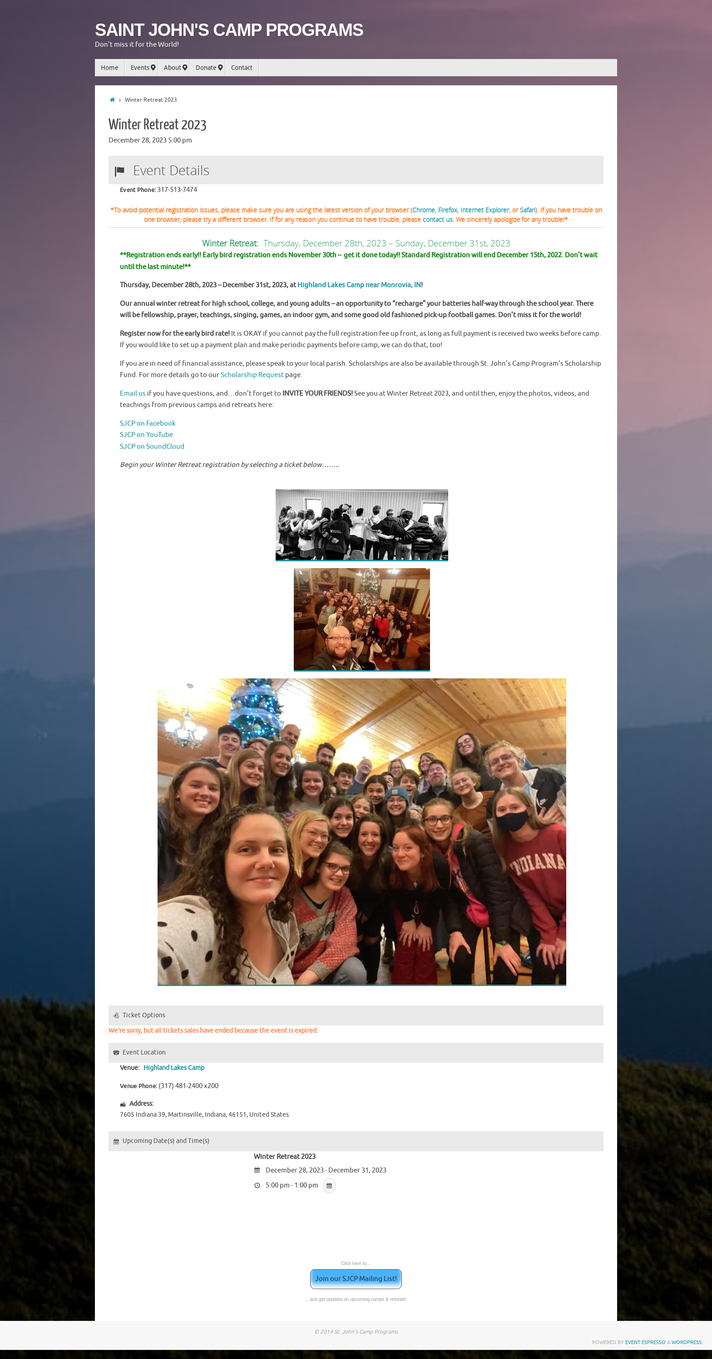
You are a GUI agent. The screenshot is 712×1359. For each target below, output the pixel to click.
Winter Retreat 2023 (158, 125)
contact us (438, 219)
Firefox (447, 210)
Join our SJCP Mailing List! (356, 1279)
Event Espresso (645, 1342)
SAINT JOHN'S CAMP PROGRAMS (229, 30)
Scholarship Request (252, 375)
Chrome (423, 210)
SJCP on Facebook (148, 423)
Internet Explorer (484, 210)
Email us (133, 393)
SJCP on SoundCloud (152, 446)
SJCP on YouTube (146, 435)
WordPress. (687, 1342)
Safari (527, 210)
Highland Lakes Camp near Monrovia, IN (359, 285)
